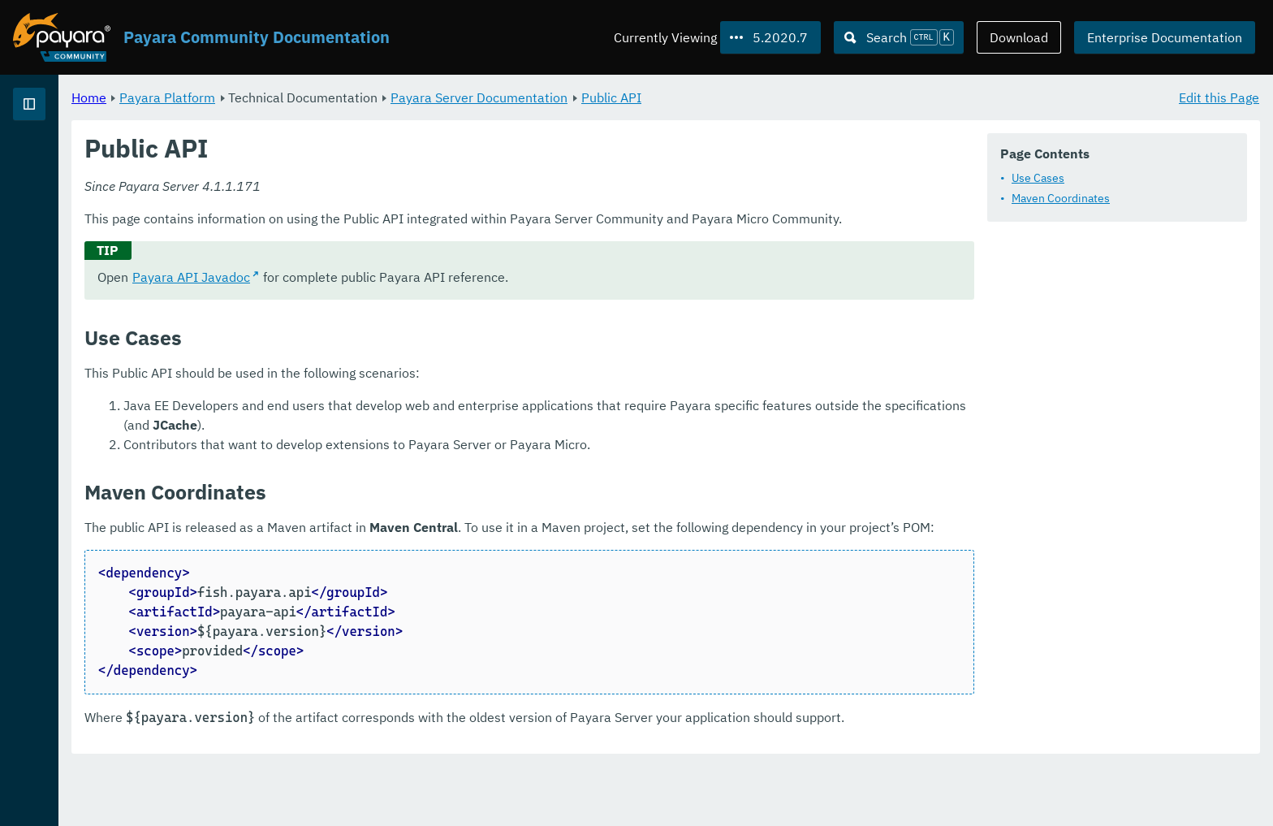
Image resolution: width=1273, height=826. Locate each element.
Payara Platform (369, 97)
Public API (813, 97)
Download (1019, 37)
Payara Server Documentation (681, 97)
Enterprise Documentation (1164, 37)
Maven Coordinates (1061, 199)
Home (291, 97)
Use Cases (1038, 178)
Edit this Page (1219, 97)
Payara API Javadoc (393, 297)
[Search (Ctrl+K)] (899, 37)
